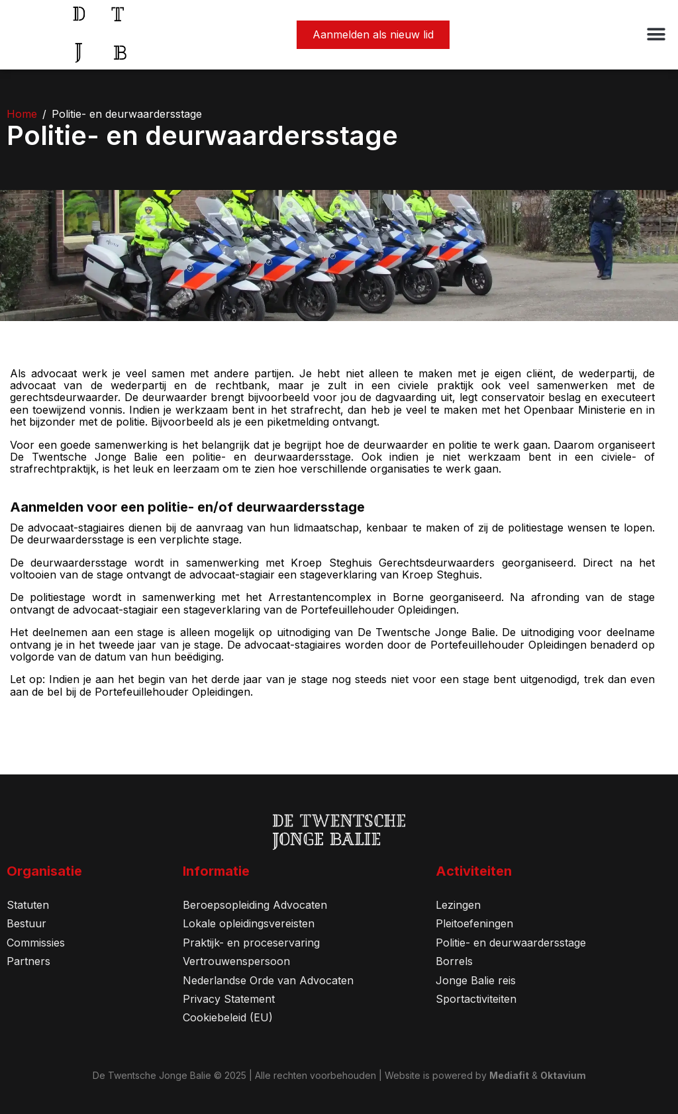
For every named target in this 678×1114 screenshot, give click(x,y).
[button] (656, 35)
